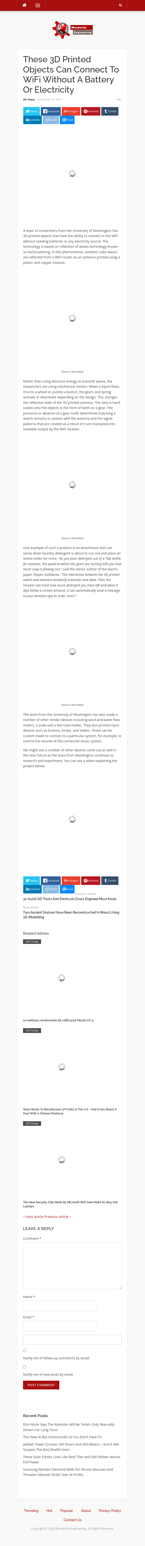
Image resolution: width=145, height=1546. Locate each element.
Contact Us (73, 1520)
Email (28, 1317)
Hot (49, 1511)
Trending (31, 1511)
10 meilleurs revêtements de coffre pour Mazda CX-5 (58, 1020)
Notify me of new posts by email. (48, 1374)
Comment (32, 1238)
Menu (35, 5)
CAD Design (32, 941)
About (86, 1511)
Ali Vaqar (29, 99)
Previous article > (57, 1216)
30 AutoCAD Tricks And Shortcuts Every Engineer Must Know (70, 899)
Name (29, 1296)
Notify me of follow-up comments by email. (56, 1358)
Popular (66, 1511)
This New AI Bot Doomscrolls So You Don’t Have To (62, 1437)
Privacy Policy (110, 1511)
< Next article (33, 1216)
